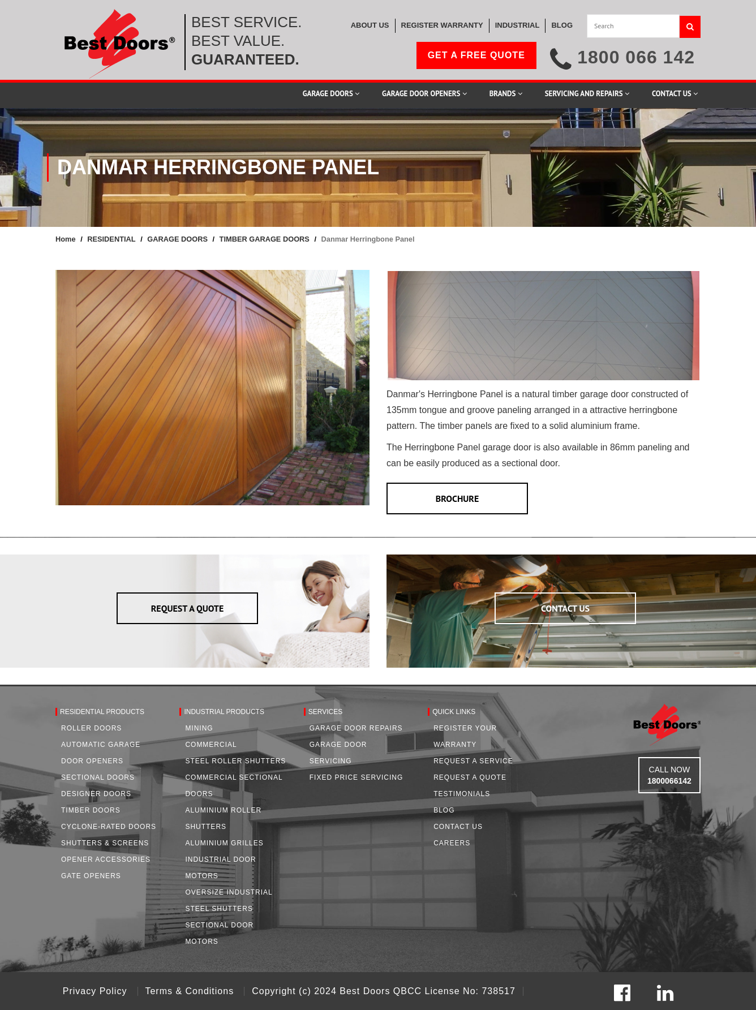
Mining (199, 728)
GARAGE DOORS (177, 239)
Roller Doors (91, 728)
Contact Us (675, 93)
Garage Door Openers (424, 93)
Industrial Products (224, 712)
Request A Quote (469, 777)
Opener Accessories (106, 859)
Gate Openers (91, 876)
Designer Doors (96, 794)
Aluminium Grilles (224, 843)
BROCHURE (457, 498)
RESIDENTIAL (111, 239)
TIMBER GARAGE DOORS (265, 239)
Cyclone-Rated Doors (108, 827)
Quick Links (453, 712)
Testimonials (461, 794)
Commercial (211, 745)
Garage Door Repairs (356, 728)
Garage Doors (331, 93)
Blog (443, 810)
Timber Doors (91, 810)
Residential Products (102, 712)
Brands (505, 93)
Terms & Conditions (191, 991)
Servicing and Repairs (587, 93)
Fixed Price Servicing (356, 777)
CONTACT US (565, 608)
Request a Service (473, 761)
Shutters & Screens (105, 843)
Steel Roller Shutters (235, 761)
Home (65, 239)
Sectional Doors (98, 777)
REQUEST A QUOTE (187, 608)
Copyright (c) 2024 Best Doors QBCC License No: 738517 (384, 991)
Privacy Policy (96, 991)
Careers (451, 843)
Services (325, 712)
